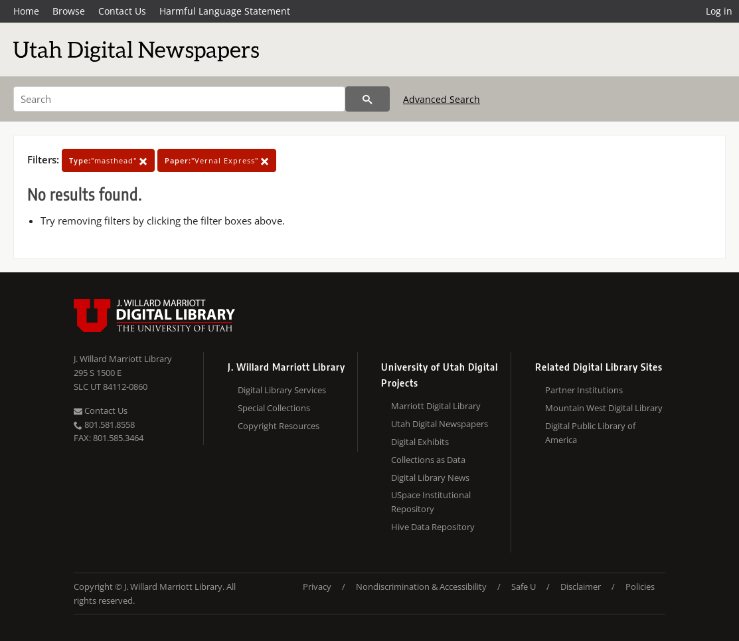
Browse (68, 11)
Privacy (317, 587)
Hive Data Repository (433, 527)
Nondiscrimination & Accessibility (421, 587)
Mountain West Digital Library (604, 408)
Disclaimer (580, 587)
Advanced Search (441, 99)
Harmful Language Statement (224, 11)
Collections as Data (428, 460)
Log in (719, 11)
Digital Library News (430, 478)
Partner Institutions (584, 390)
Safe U (523, 587)
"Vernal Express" (217, 160)
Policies (640, 587)
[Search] (179, 99)
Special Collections (274, 408)
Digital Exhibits (420, 442)
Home (26, 11)
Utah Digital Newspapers (439, 424)
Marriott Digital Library (436, 406)
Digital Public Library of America (590, 433)
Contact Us (122, 11)
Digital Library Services (282, 390)
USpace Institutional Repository (431, 502)
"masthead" (108, 160)
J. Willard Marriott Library (123, 359)
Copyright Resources (278, 426)
